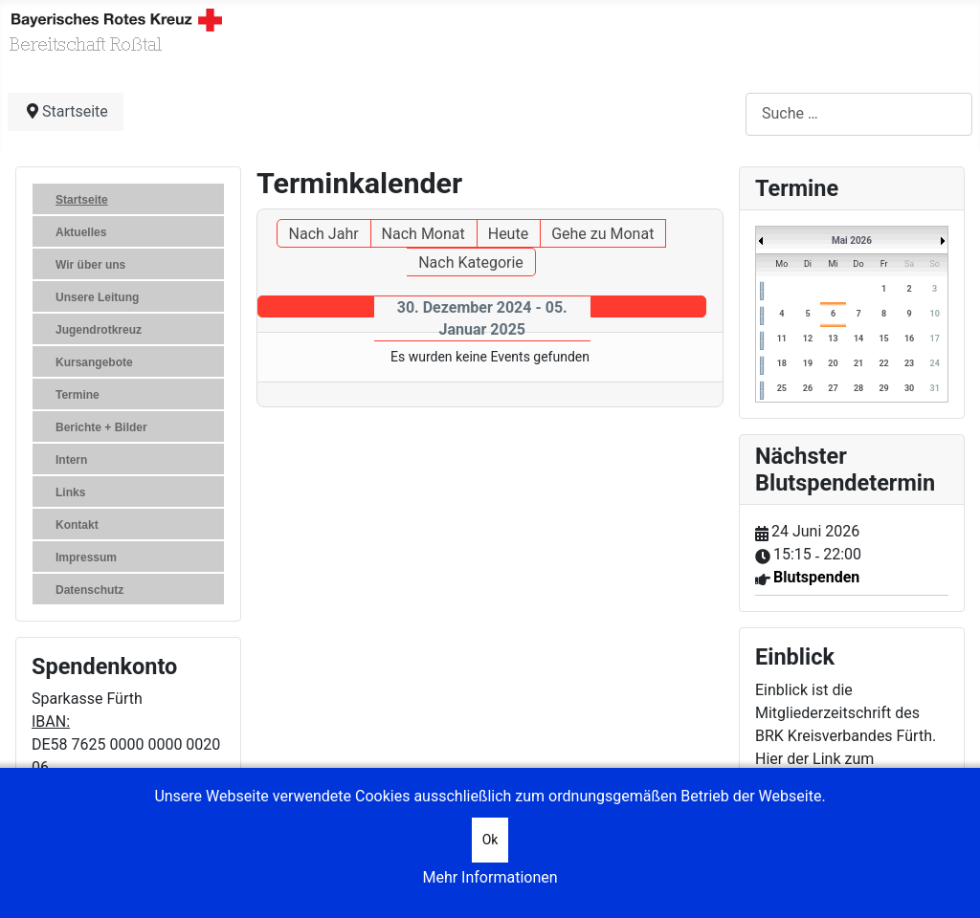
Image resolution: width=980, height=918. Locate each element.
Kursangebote (94, 362)
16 (909, 338)
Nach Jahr (324, 234)
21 (858, 363)
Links (70, 492)
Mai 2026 (852, 240)
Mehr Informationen (489, 877)
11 (782, 338)
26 (808, 388)
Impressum (86, 557)
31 (935, 388)
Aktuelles (81, 232)
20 (832, 363)
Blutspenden (816, 577)
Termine (78, 395)
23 (909, 363)
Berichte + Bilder (101, 427)
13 (832, 338)
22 (883, 363)
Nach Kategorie (470, 262)
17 (935, 338)
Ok (490, 839)
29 (883, 388)
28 (858, 388)
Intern (71, 460)
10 (935, 313)
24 (935, 363)
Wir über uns (90, 265)
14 (858, 338)
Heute (508, 234)
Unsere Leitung (97, 297)
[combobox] (859, 114)
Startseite (82, 200)
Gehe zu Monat (602, 234)
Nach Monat (423, 234)
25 (782, 388)
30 (909, 388)
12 (808, 338)
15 (883, 338)
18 (782, 363)
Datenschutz (89, 590)
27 (832, 388)
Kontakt (77, 525)
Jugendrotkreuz (99, 330)
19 (808, 363)
